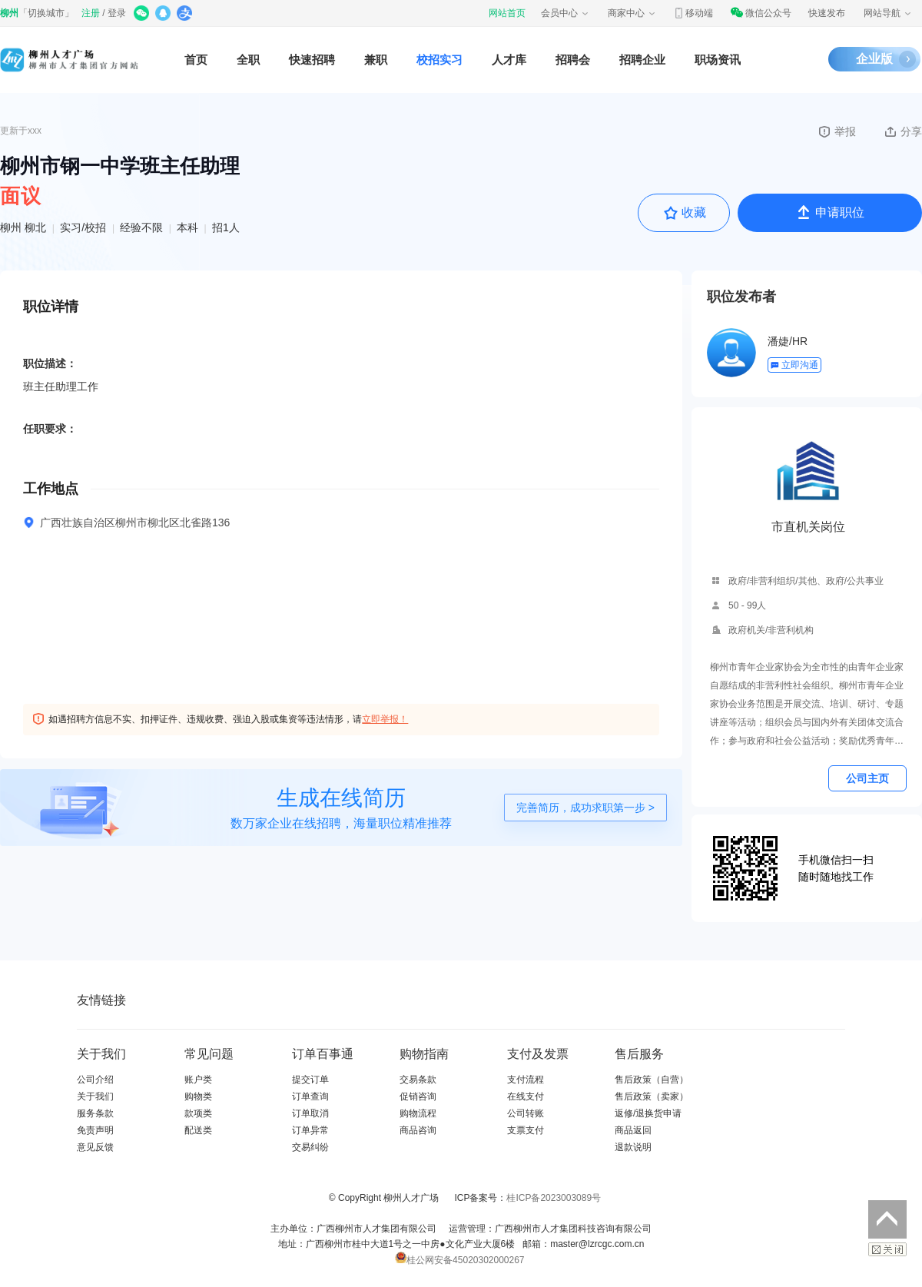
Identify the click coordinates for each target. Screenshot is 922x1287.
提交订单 (310, 1079)
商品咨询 (418, 1130)
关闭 (887, 1249)
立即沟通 (794, 365)
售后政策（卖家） (651, 1096)
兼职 (375, 59)
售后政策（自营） (651, 1079)
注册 (90, 13)
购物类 (198, 1096)
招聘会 (573, 59)
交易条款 (418, 1079)
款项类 (198, 1113)
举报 (836, 131)
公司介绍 (95, 1079)
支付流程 (525, 1079)
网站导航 (888, 13)
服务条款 (95, 1113)
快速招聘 (312, 59)
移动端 (693, 13)
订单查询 (310, 1096)
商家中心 (632, 13)
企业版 (874, 58)
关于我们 (95, 1096)
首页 (195, 59)
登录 (117, 13)
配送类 (198, 1130)
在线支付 (525, 1096)
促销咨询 (418, 1096)
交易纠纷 (310, 1147)
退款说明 (633, 1147)
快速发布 (826, 13)
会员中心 (565, 13)
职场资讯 (718, 59)
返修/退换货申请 (648, 1113)
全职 (248, 59)
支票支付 (525, 1130)
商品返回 (633, 1130)
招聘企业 (642, 59)
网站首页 (507, 13)
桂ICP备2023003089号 (553, 1197)
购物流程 (418, 1113)
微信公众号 (760, 13)
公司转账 (525, 1113)
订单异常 (310, 1130)
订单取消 (310, 1113)
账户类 (198, 1079)
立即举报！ (385, 719)
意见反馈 (95, 1147)
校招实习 (439, 59)
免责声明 (95, 1130)
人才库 (509, 59)
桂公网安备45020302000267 (459, 1260)
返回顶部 (887, 1219)
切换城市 (46, 13)
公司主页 (867, 778)
